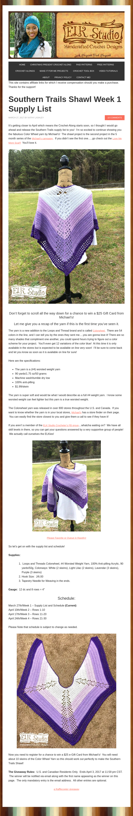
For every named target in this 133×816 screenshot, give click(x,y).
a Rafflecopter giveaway (66, 793)
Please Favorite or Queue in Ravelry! (66, 541)
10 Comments (114, 121)
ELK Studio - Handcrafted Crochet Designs (66, 35)
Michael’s (76, 416)
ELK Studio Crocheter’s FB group (62, 429)
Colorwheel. (100, 334)
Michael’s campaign (43, 142)
